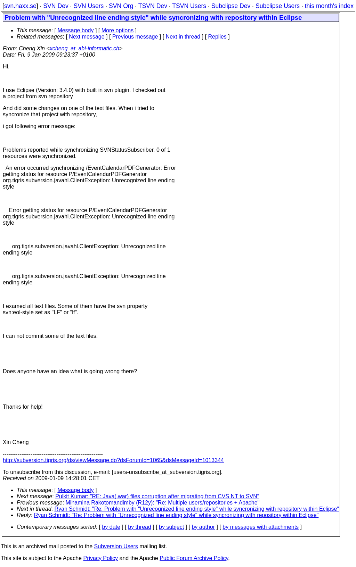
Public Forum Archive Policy (194, 558)
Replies (217, 37)
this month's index (329, 5)
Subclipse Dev (230, 5)
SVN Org (121, 5)
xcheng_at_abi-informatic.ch (84, 48)
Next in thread (183, 37)
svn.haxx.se (20, 5)
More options (118, 30)
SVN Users (88, 5)
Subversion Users (116, 546)
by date (111, 527)
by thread (139, 527)
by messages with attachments (260, 527)
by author (203, 527)
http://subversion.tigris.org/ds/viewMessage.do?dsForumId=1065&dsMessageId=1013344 (113, 460)
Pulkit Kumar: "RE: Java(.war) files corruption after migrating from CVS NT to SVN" (157, 496)
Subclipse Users (278, 5)
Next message (86, 37)
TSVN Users (189, 5)
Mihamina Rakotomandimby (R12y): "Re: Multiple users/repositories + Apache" (163, 503)
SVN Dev (55, 5)
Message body (75, 30)
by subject (171, 527)
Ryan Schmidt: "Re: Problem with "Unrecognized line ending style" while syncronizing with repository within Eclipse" (197, 509)
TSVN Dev (152, 5)
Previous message (135, 37)
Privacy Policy (100, 558)
